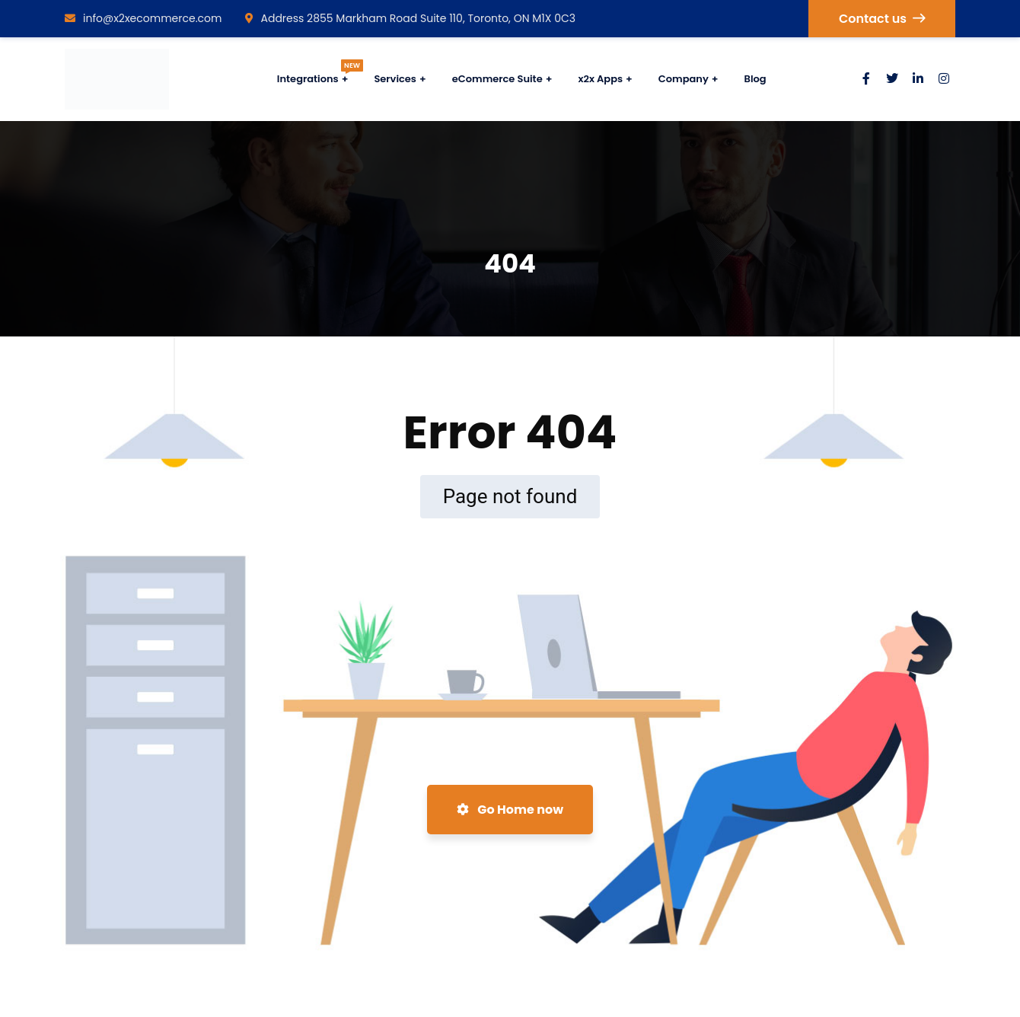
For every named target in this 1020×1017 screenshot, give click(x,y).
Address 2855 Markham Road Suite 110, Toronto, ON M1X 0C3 (410, 18)
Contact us (882, 18)
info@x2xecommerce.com (143, 18)
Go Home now (510, 809)
